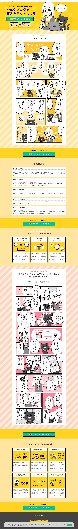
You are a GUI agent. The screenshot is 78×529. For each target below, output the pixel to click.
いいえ (64, 524)
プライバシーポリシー (54, 524)
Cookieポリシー (9, 525)
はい (69, 524)
